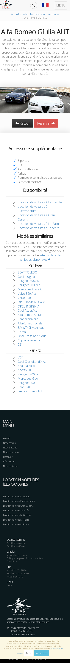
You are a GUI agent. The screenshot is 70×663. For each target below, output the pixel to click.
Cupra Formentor (29, 340)
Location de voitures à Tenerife (38, 228)
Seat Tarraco (26, 366)
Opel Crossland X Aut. (32, 336)
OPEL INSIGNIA (28, 306)
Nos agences (9, 443)
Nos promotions (11, 452)
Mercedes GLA (28, 378)
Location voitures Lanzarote (16, 496)
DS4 (20, 344)
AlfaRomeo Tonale (30, 323)
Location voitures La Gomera (17, 515)
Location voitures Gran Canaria (18, 505)
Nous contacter (10, 466)
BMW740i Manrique (31, 328)
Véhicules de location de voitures (41, 14)
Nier (28, 653)
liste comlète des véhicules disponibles (41, 257)
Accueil (15, 14)
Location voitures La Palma (16, 524)
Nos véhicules (10, 447)
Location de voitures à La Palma (39, 224)
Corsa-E (23, 332)
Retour (22, 123)
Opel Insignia (26, 277)
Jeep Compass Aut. (30, 391)
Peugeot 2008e (28, 374)
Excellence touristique (18, 573)
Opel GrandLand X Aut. (33, 362)
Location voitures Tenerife (16, 510)
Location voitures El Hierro (16, 519)
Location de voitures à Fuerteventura (32, 209)
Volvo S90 (24, 298)
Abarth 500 (25, 370)
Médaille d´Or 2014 (16, 570)
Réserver (46, 123)
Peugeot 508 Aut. (29, 281)
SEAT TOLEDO (27, 272)
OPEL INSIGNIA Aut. (31, 302)
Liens (9, 585)
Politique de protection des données (25, 558)
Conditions (12, 561)
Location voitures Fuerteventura (19, 501)
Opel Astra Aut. (28, 310)
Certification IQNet (16, 546)
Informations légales (17, 555)
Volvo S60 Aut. (27, 294)
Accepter (41, 653)
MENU (60, 5)
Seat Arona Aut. (28, 319)
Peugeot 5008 (27, 383)
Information (9, 461)
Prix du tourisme (15, 576)
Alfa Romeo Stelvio (30, 315)
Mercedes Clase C (30, 289)
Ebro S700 (25, 387)
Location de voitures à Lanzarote (40, 202)
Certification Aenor (16, 543)
